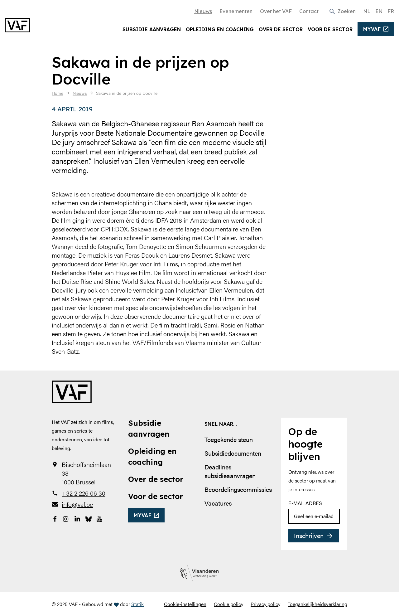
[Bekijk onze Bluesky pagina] (88, 518)
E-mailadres (305, 503)
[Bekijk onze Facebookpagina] (55, 518)
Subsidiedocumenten (232, 453)
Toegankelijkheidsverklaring (317, 604)
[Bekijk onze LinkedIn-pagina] (77, 518)
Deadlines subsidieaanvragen (230, 471)
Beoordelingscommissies (238, 489)
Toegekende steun (228, 439)
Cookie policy (228, 604)
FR (390, 11)
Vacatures (218, 502)
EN (378, 11)
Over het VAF (276, 11)
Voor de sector (330, 29)
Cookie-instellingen (185, 604)
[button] (342, 11)
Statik (137, 604)
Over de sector (281, 29)
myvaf (372, 29)
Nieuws (203, 11)
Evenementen (235, 11)
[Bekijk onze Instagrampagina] (66, 518)
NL (366, 11)
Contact (309, 11)
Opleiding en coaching (220, 29)
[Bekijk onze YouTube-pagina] (100, 518)
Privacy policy (265, 604)
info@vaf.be (77, 504)
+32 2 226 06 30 (83, 493)
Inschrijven (309, 535)
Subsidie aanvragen (152, 29)
